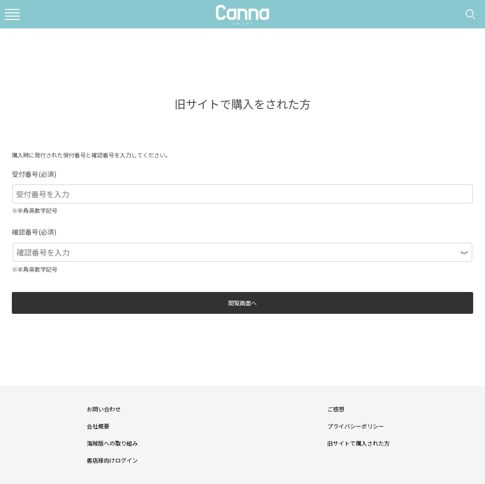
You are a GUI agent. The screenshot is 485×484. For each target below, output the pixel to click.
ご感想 (335, 409)
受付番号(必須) (34, 174)
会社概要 (98, 426)
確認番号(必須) (34, 232)
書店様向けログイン (112, 460)
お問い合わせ (104, 409)
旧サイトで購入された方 (358, 443)
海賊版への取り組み (112, 443)
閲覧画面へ (242, 303)
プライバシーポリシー (355, 426)
